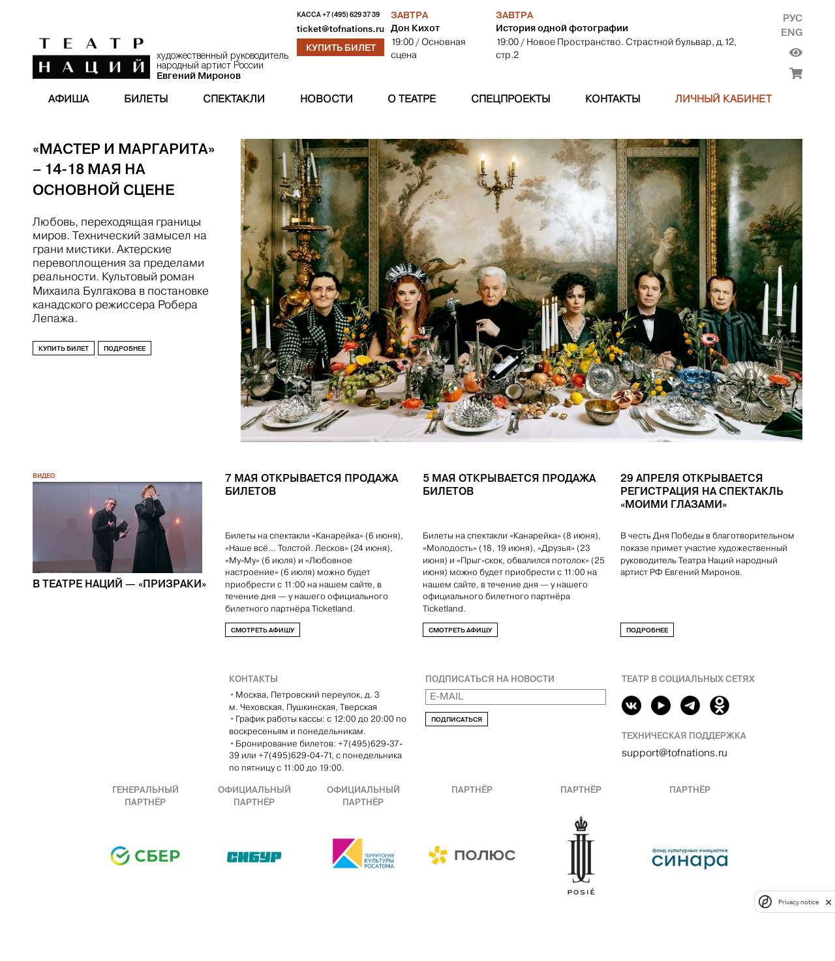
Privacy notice (798, 902)
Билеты (146, 99)
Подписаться (456, 719)
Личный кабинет (723, 99)
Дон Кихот (415, 28)
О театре (411, 99)
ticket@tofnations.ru (340, 29)
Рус (792, 18)
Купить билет (341, 47)
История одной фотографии (562, 28)
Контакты (612, 99)
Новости (326, 99)
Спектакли (234, 99)
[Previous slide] (41, 448)
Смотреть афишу (262, 630)
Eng (791, 32)
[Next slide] (69, 448)
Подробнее (124, 348)
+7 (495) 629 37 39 (351, 14)
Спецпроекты (510, 99)
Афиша (68, 99)
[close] (828, 902)
